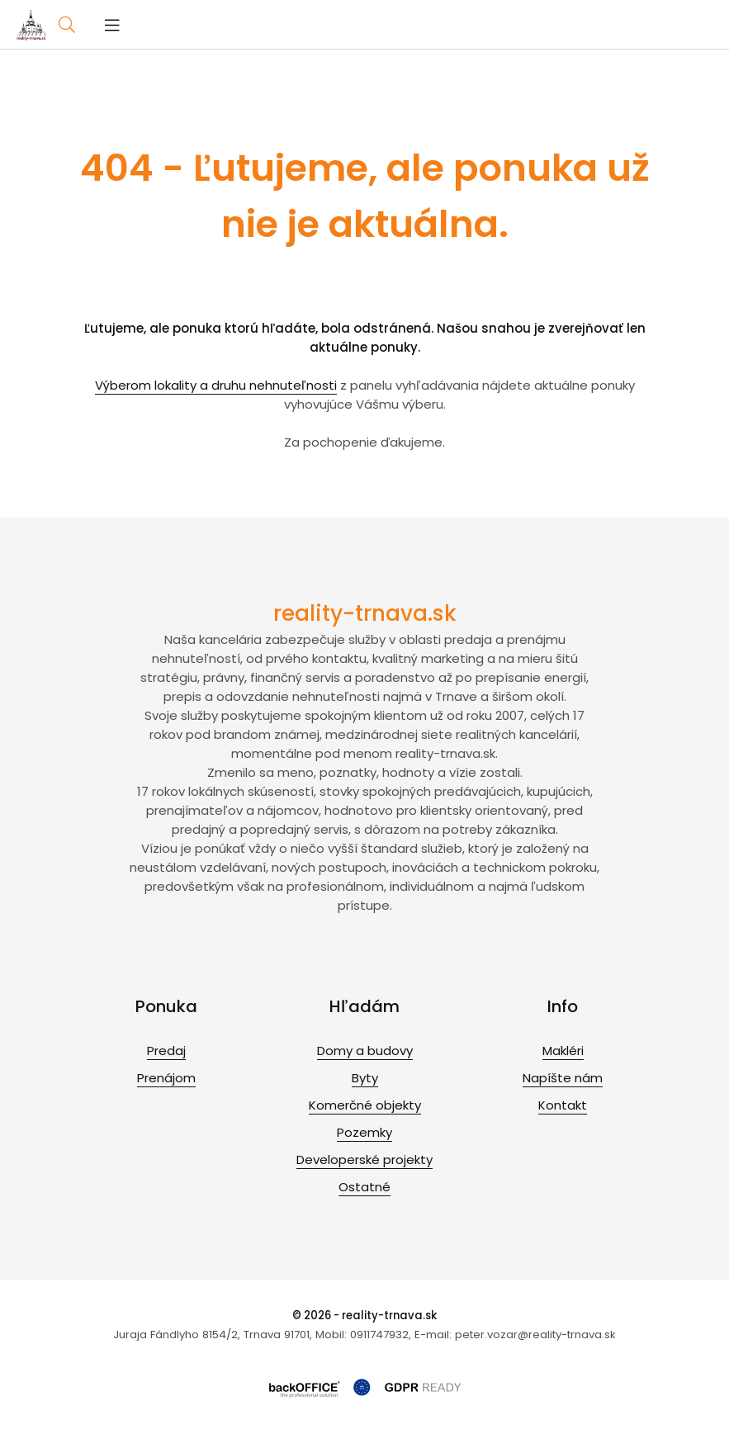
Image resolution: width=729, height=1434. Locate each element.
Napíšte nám (563, 1077)
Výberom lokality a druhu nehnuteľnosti (216, 385)
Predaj (166, 1050)
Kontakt (562, 1105)
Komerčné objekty (365, 1105)
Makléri (563, 1050)
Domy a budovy (365, 1050)
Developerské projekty (364, 1159)
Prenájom (166, 1077)
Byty (365, 1077)
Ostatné (364, 1186)
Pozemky (364, 1132)
